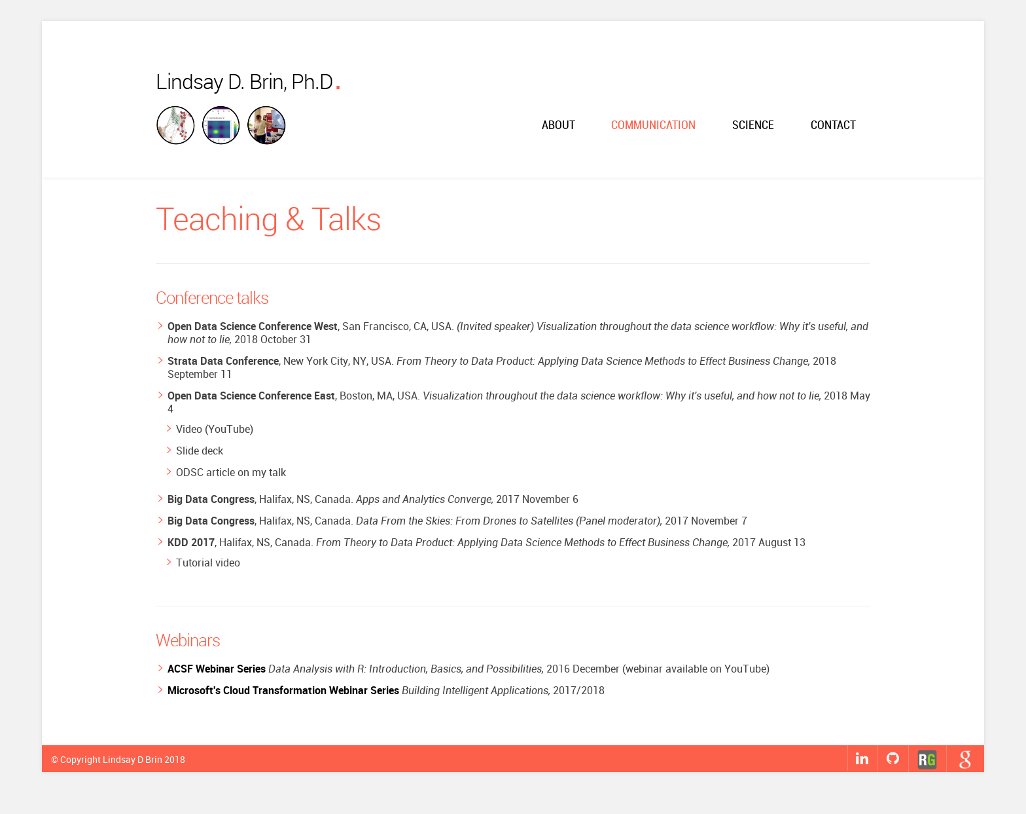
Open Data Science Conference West (253, 326)
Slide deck (199, 450)
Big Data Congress (211, 499)
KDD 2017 (191, 542)
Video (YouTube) (214, 429)
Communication (653, 125)
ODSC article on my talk (231, 472)
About (558, 125)
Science (753, 125)
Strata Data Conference (223, 361)
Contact (833, 125)
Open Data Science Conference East (251, 395)
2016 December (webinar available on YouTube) (469, 668)
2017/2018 (386, 690)
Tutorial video (208, 562)
